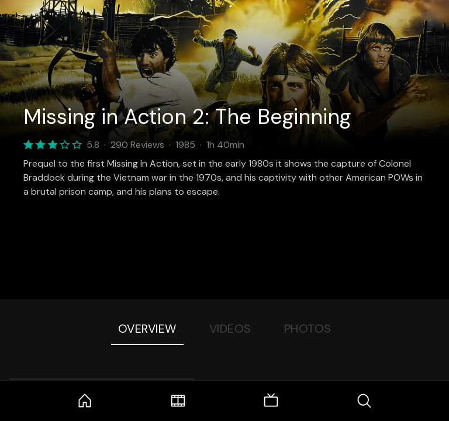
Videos (230, 328)
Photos (307, 328)
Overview (147, 328)
